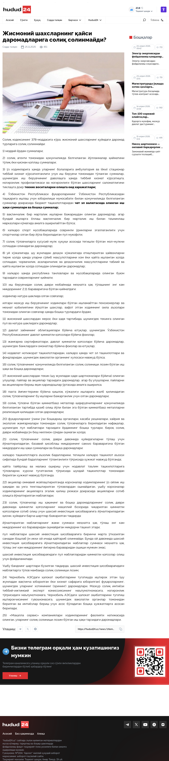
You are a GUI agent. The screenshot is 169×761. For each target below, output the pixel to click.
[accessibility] (163, 9)
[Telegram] (127, 724)
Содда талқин (54, 20)
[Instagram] (162, 724)
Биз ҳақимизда (24, 733)
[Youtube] (145, 724)
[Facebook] (154, 724)
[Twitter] (136, 724)
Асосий (10, 20)
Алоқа (41, 733)
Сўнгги (23, 20)
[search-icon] (144, 20)
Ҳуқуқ (37, 20)
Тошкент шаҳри (144, 11)
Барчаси (75, 21)
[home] (16, 724)
